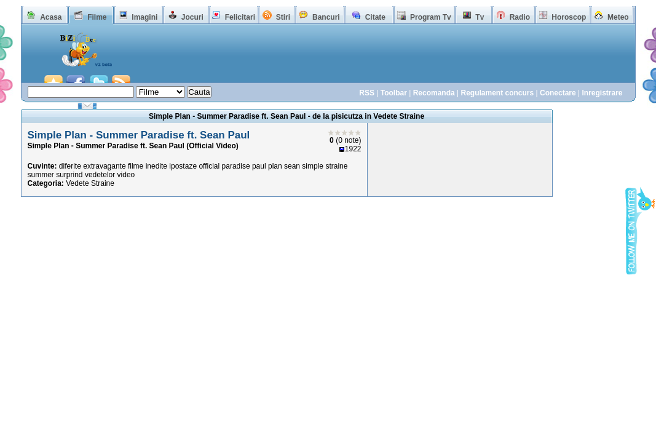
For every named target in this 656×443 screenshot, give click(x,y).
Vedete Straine (90, 183)
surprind (69, 174)
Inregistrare (602, 93)
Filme (96, 17)
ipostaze (183, 166)
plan (275, 166)
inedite (156, 166)
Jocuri (192, 17)
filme (135, 166)
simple (312, 166)
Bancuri (326, 17)
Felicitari (240, 17)
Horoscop (568, 17)
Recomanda (434, 93)
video (126, 174)
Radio (520, 17)
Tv (479, 17)
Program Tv (430, 17)
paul (259, 166)
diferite (70, 166)
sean (292, 166)
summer (41, 174)
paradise (236, 166)
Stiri (283, 17)
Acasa (50, 17)
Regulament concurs (497, 93)
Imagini (144, 17)
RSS (366, 93)
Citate (375, 17)
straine (336, 166)
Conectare (558, 93)
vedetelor (100, 174)
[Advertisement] (380, 60)
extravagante (104, 166)
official (209, 166)
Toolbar (394, 93)
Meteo (618, 17)
